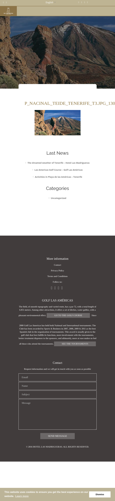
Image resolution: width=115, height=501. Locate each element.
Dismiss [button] (100, 494)
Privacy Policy (57, 271)
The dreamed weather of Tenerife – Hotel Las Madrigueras (59, 162)
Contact (57, 265)
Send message (57, 436)
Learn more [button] (22, 496)
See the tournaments (75, 344)
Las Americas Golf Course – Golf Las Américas (58, 169)
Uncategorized (58, 198)
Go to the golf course (68, 315)
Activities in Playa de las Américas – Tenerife (58, 176)
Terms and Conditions (57, 276)
